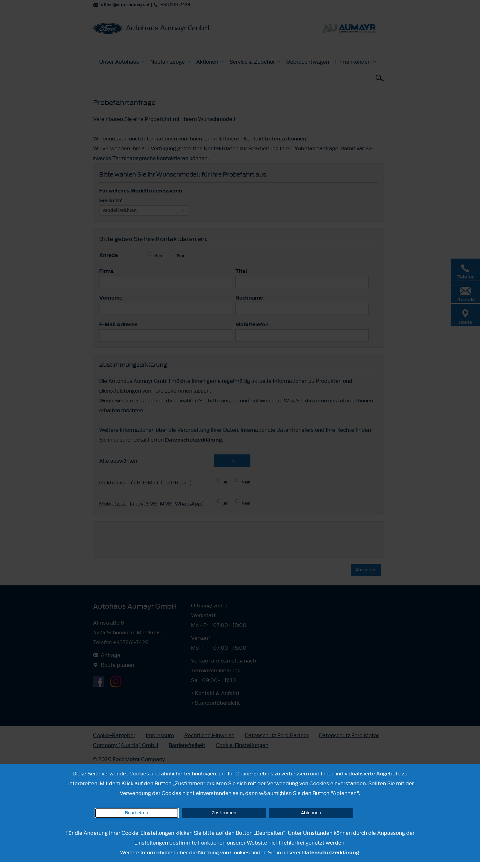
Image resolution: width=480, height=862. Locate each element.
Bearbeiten (136, 813)
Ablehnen (311, 813)
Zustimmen (224, 813)
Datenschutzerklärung (330, 852)
